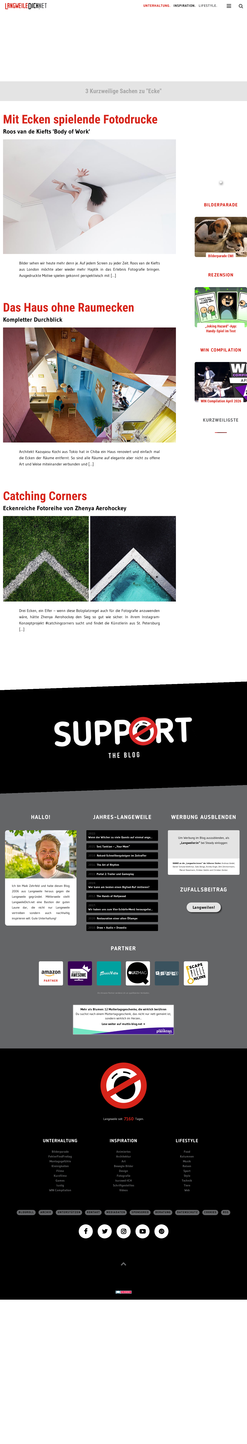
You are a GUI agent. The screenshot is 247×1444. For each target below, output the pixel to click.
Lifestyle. (208, 6)
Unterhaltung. (157, 6)
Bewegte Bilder (123, 1166)
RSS (226, 1212)
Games (60, 1180)
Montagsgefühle (60, 1161)
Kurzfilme (60, 1176)
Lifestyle (187, 1141)
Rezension (221, 275)
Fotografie (123, 1176)
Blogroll (26, 1212)
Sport (186, 1171)
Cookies (210, 1212)
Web (187, 1190)
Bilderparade (221, 205)
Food (187, 1151)
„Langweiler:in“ (190, 843)
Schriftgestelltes (123, 1185)
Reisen (187, 1166)
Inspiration (123, 1141)
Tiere (187, 1185)
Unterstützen (69, 1212)
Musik (187, 1161)
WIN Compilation (221, 350)
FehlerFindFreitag (60, 1156)
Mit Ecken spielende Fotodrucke (80, 119)
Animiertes (123, 1151)
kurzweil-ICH (123, 1180)
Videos (123, 1190)
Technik (187, 1180)
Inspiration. (185, 6)
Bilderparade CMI (221, 256)
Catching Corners (45, 496)
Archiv (45, 1212)
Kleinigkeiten (60, 1166)
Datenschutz (187, 1212)
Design (123, 1171)
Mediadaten (115, 1212)
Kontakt (93, 1212)
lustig (60, 1185)
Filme (60, 1171)
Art (124, 1161)
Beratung (163, 1212)
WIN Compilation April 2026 (221, 401)
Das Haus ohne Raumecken (68, 307)
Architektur (123, 1156)
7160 (129, 1119)
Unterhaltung (60, 1141)
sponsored (140, 1212)
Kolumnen (187, 1156)
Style (187, 1176)
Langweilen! (204, 907)
